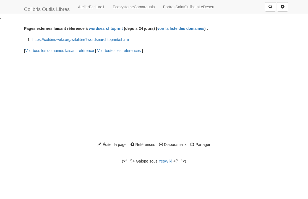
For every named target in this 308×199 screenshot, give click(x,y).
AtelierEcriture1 (91, 7)
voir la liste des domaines (180, 28)
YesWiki (165, 161)
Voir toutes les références (119, 50)
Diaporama (173, 144)
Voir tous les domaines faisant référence (60, 50)
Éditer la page (112, 144)
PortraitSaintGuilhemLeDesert (189, 7)
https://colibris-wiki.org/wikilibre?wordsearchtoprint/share (80, 39)
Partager (200, 144)
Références (142, 144)
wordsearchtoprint (106, 28)
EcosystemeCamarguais (134, 7)
